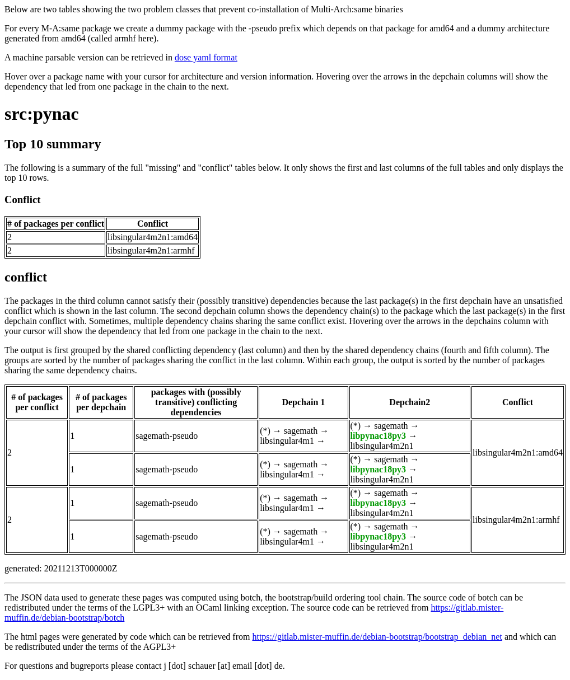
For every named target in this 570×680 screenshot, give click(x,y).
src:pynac (41, 114)
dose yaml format (206, 57)
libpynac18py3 (379, 435)
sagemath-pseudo (167, 435)
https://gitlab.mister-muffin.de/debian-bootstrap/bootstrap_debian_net (377, 636)
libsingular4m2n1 (382, 446)
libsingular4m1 (287, 440)
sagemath (300, 430)
